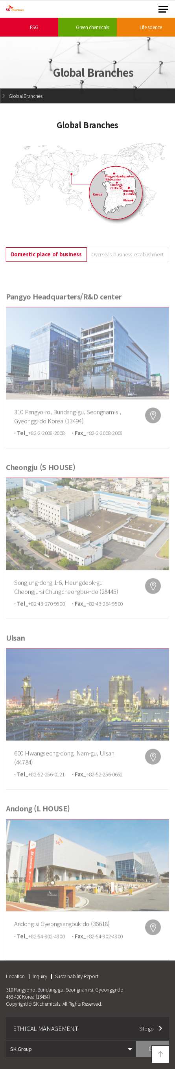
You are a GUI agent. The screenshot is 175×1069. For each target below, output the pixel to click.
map (153, 426)
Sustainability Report (76, 976)
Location (15, 976)
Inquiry (40, 976)
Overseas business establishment (127, 254)
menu (163, 9)
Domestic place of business (46, 254)
